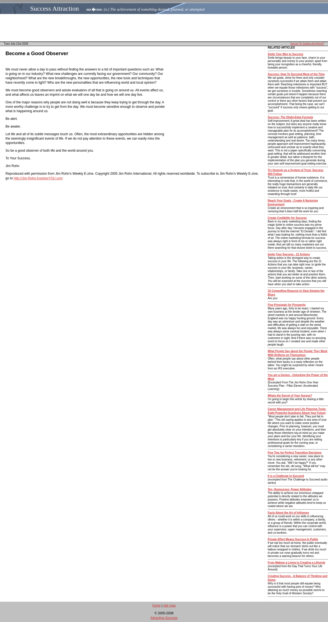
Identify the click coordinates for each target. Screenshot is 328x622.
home (156, 605)
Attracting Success (164, 618)
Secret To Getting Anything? (307, 43)
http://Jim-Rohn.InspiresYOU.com (38, 178)
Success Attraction (54, 8)
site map (169, 605)
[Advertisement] (165, 27)
